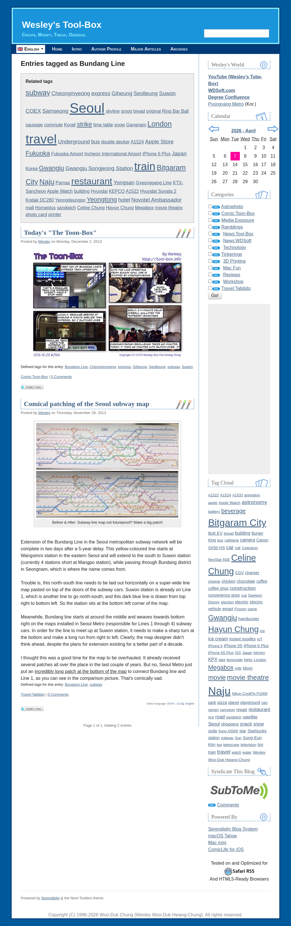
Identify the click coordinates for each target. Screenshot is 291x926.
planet (233, 702)
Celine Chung (91, 207)
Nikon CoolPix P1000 (249, 693)
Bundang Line (76, 367)
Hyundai (99, 191)
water (247, 752)
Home (57, 49)
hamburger (248, 618)
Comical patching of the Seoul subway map (86, 403)
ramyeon (227, 710)
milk (238, 668)
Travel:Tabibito (33, 694)
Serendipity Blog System (232, 829)
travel (41, 139)
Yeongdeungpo (70, 200)
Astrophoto (232, 206)
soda (212, 731)
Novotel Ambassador (156, 200)
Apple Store (159, 142)
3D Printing (234, 261)
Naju (46, 182)
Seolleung (146, 93)
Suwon (167, 93)
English (190, 703)
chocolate (246, 581)
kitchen (259, 653)
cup (244, 595)
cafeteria (232, 540)
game (252, 609)
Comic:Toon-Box (34, 377)
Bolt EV (215, 533)
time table (103, 124)
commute (53, 124)
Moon (247, 668)
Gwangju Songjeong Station (99, 168)
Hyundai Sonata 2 (158, 191)
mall (30, 207)
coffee (261, 581)
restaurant (91, 181)
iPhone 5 (215, 646)
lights (248, 660)
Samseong (55, 111)
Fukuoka (38, 153)
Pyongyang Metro (226, 104)
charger (252, 572)
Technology (234, 247)
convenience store (224, 595)
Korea (32, 168)
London (159, 124)
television (248, 745)
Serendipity (50, 898)
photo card (36, 214)
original (153, 111)
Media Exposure (237, 220)
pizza (222, 702)
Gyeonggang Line (154, 182)
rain (264, 703)
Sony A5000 (228, 731)
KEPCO (117, 191)
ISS (238, 653)
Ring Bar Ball (175, 111)
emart (227, 608)
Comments (228, 804)
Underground (74, 142)
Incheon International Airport (112, 153)
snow (119, 124)
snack (246, 723)
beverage (233, 510)
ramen (213, 710)
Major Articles (146, 49)
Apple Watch (60, 191)
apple (212, 503)
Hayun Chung (120, 207)
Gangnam (136, 124)
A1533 (237, 495)
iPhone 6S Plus (221, 653)
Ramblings (232, 227)
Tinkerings (231, 254)
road (220, 717)
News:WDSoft (237, 240)
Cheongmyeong (70, 93)
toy (260, 744)
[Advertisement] (239, 389)
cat (237, 547)
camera (247, 540)
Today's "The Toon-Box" (60, 232)
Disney (214, 602)
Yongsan (123, 182)
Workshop (233, 281)
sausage (34, 124)
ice (262, 631)
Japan (179, 153)
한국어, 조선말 (175, 703)
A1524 (137, 141)
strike (84, 124)
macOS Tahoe (222, 835)
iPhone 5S (233, 645)
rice (211, 717)
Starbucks (257, 730)
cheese (214, 581)
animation (252, 495)
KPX (212, 659)
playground (250, 702)
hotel (124, 200)
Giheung (122, 93)
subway (38, 93)
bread (139, 111)
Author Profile (106, 49)
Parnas (63, 182)
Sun (238, 738)
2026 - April (243, 130)
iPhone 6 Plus (156, 153)
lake (222, 660)
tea (219, 745)
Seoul (87, 108)
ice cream (218, 638)
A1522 (132, 191)
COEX (33, 111)
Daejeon (255, 595)
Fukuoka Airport (67, 153)
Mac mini (217, 842)
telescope (231, 745)
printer (54, 214)
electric (241, 602)
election (227, 602)
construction (243, 588)
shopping (230, 724)
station (214, 738)
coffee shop (218, 588)
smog (126, 111)
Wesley (44, 241)
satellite (250, 716)
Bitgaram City (237, 522)
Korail (70, 124)
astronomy (254, 502)
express (100, 93)
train (144, 166)
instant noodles (242, 639)
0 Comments (61, 377)
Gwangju (51, 168)
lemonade (234, 660)
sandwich (66, 207)
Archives (179, 49)
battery (214, 511)
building (82, 191)
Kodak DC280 (40, 200)
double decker (115, 141)
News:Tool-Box (238, 233)
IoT (259, 639)
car (230, 547)
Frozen (240, 609)
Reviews (231, 274)
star (242, 731)
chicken (229, 581)
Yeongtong (102, 199)
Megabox (144, 207)
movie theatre (168, 207)
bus (95, 142)
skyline (113, 111)
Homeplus (45, 207)
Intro (77, 49)
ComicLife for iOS (226, 849)
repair (241, 709)
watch (236, 752)
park (212, 702)
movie (217, 677)
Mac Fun (232, 268)
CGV (239, 572)
